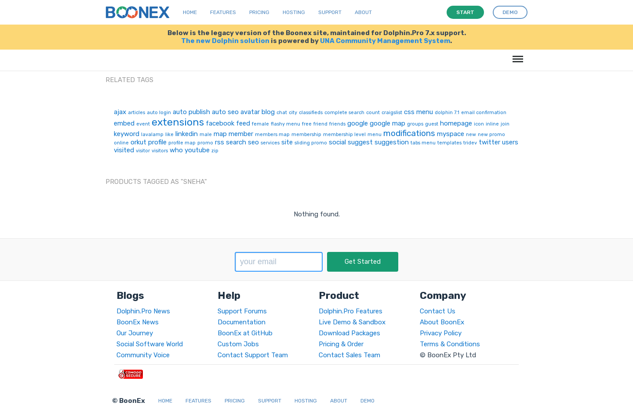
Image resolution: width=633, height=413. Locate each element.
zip (214, 151)
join (505, 124)
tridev (470, 143)
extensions (178, 122)
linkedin (186, 134)
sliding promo (311, 143)
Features (223, 12)
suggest (360, 142)
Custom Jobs (238, 344)
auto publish (191, 112)
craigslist (392, 112)
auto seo (225, 112)
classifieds (311, 112)
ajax (120, 112)
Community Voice (143, 355)
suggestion (392, 142)
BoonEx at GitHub (245, 333)
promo (205, 143)
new (471, 134)
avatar (250, 112)
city (293, 112)
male (206, 134)
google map (387, 123)
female (260, 124)
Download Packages (349, 333)
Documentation (242, 322)
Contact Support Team (253, 355)
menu (374, 134)
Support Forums (242, 311)
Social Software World (149, 344)
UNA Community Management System (385, 41)
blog (268, 112)
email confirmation (483, 112)
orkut (138, 142)
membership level (344, 134)
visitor (143, 151)
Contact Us (437, 311)
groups (415, 124)
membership (306, 134)
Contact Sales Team (349, 355)
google (357, 123)
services (270, 143)
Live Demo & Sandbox (352, 322)
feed (243, 123)
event (143, 124)
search (236, 142)
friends (337, 124)
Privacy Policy (441, 333)
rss (219, 142)
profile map (182, 143)
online (121, 143)
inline (492, 124)
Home (190, 12)
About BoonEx (442, 322)
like (169, 134)
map (220, 134)
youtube (197, 150)
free (307, 124)
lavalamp (152, 134)
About (363, 12)
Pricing (259, 12)
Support (330, 12)
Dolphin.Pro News (143, 311)
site (287, 142)
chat (281, 112)
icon (479, 124)
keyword (126, 134)
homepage (456, 123)
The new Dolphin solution (225, 41)
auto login (159, 112)
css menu (418, 112)
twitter (489, 142)
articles (136, 112)
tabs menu (423, 143)
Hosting (294, 12)
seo (253, 142)
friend (320, 124)
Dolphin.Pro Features (350, 311)
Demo (367, 401)
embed (124, 123)
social (337, 142)
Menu (516, 55)
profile (157, 142)
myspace (450, 134)
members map (272, 134)
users (510, 142)
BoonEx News (137, 322)
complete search (344, 112)
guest (431, 124)
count (373, 112)
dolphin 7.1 (447, 112)
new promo (491, 134)
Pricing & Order (341, 344)
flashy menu (285, 124)
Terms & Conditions (450, 344)
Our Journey (134, 333)
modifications (409, 133)
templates (449, 143)
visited (124, 150)
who (176, 150)
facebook (220, 123)
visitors (160, 151)
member (241, 134)
